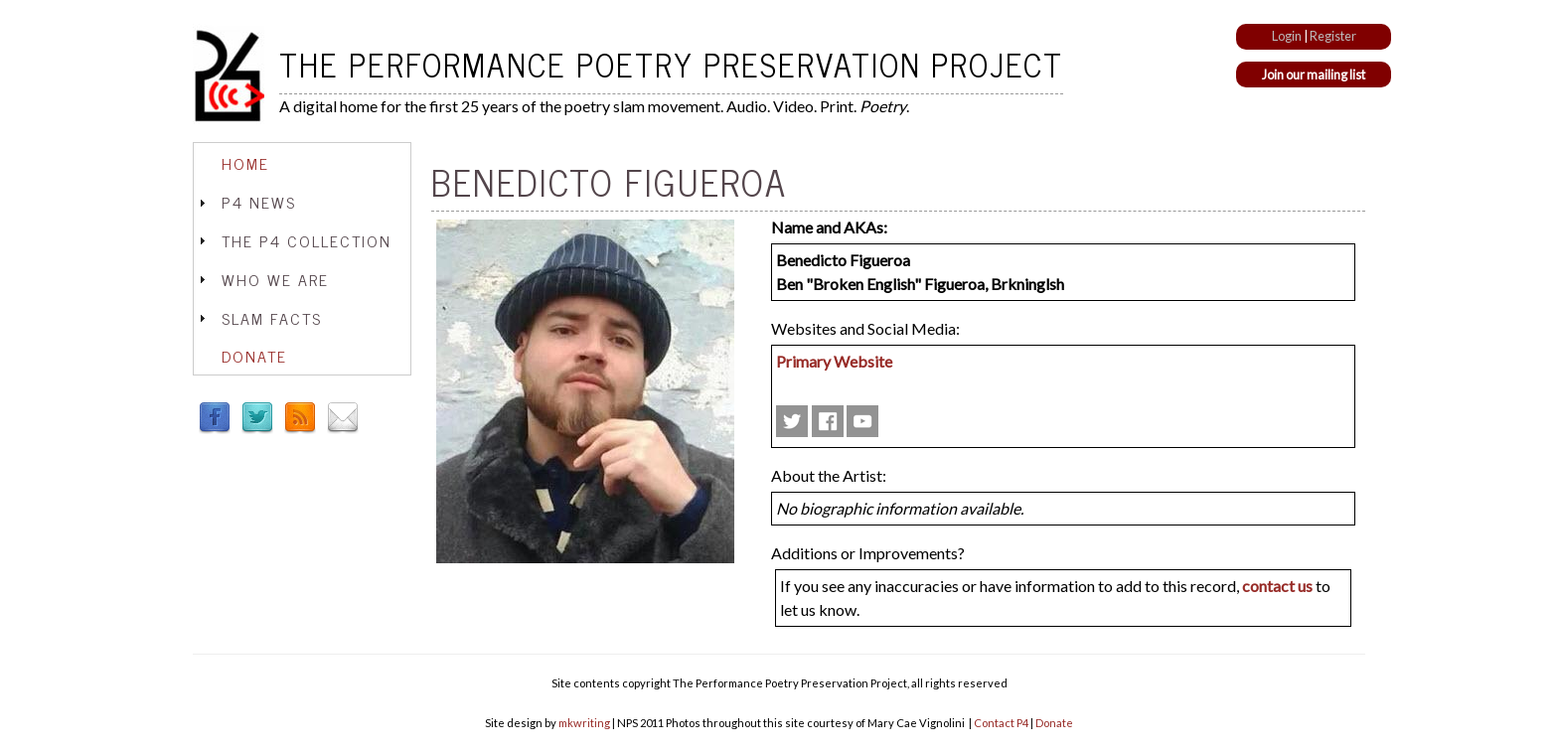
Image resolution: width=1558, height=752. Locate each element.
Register (1333, 36)
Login (1287, 36)
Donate (254, 356)
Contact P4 (1001, 722)
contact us (1277, 585)
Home (245, 163)
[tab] (302, 163)
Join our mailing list (1313, 74)
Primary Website (834, 361)
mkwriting (584, 722)
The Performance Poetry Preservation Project (671, 63)
